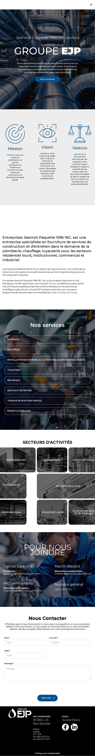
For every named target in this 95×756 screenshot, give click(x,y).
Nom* (6, 638)
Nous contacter (47, 79)
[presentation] (23, 689)
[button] (91, 4)
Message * (9, 663)
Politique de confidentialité (47, 753)
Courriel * (53, 638)
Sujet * (7, 651)
